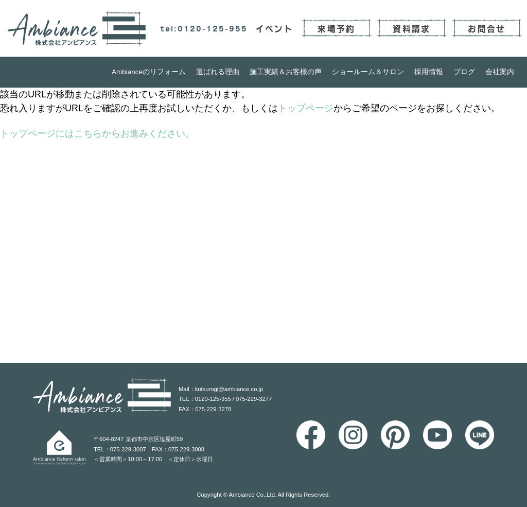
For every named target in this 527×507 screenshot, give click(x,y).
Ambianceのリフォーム (149, 72)
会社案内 (499, 72)
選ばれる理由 (217, 72)
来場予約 (336, 28)
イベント (274, 28)
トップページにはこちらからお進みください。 (97, 133)
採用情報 (428, 72)
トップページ (305, 108)
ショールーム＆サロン (368, 72)
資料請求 (411, 28)
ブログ (464, 72)
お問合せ (486, 28)
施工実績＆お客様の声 (286, 72)
